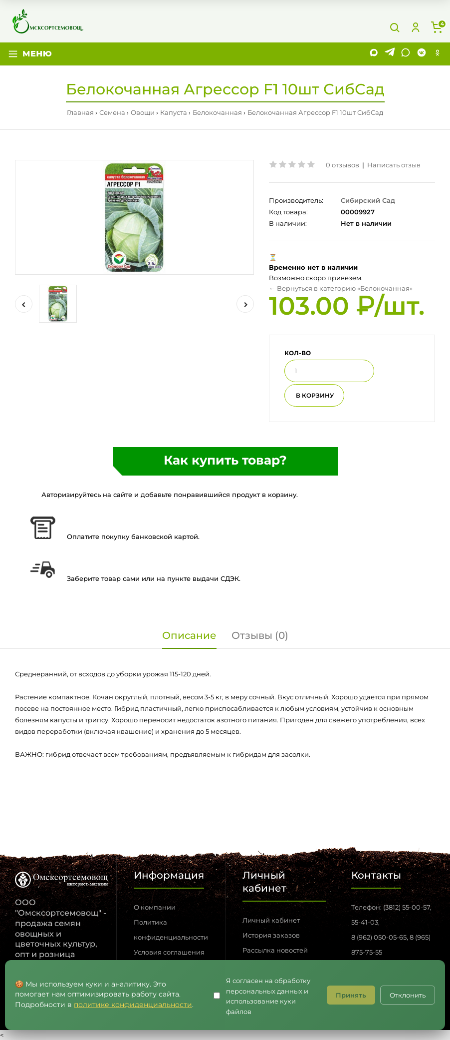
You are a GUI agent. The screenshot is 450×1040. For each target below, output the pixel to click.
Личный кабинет (271, 920)
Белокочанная (217, 112)
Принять (351, 995)
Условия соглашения (169, 952)
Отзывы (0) (259, 635)
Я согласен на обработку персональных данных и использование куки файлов (268, 996)
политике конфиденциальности (133, 1004)
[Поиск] (395, 27)
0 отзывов (342, 165)
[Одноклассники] (438, 53)
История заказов (271, 935)
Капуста (173, 112)
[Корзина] (437, 27)
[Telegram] (390, 53)
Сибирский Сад (368, 200)
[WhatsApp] (406, 53)
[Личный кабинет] (416, 27)
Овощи (143, 112)
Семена (112, 112)
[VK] (422, 53)
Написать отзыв (394, 165)
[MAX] (374, 53)
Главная (80, 112)
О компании (155, 907)
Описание (189, 635)
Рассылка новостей (275, 950)
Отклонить (408, 995)
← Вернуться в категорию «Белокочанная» (341, 288)
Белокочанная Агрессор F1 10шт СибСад (315, 112)
